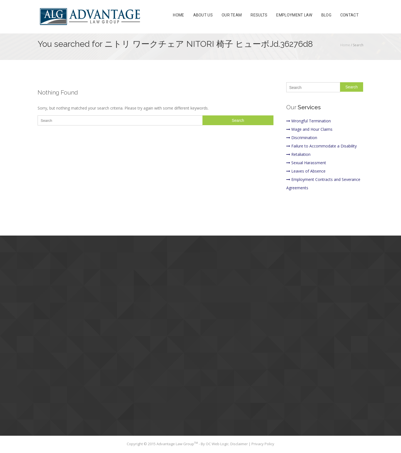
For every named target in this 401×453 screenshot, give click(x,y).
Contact (349, 15)
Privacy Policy (262, 443)
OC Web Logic (217, 443)
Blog (326, 15)
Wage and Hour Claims (309, 129)
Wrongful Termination (308, 120)
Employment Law (294, 15)
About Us (203, 15)
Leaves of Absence (306, 171)
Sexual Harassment (306, 162)
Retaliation (298, 154)
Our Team (232, 15)
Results (259, 15)
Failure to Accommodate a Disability (321, 146)
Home (178, 15)
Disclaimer (239, 443)
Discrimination (301, 137)
